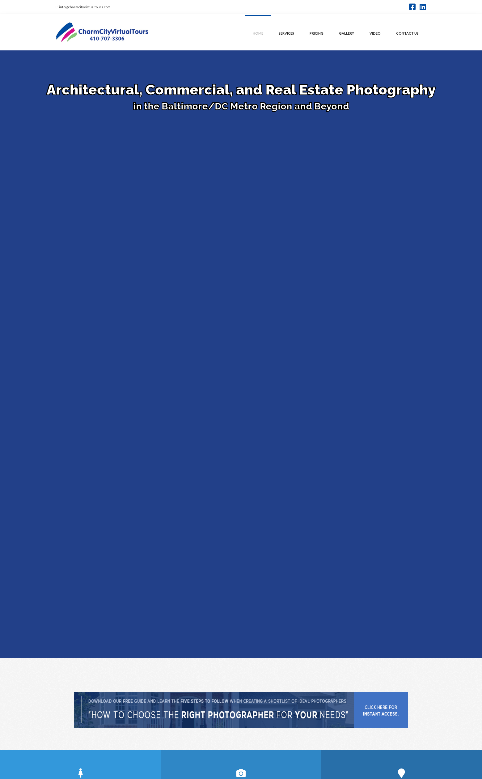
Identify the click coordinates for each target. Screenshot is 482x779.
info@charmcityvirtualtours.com (84, 7)
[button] (412, 7)
